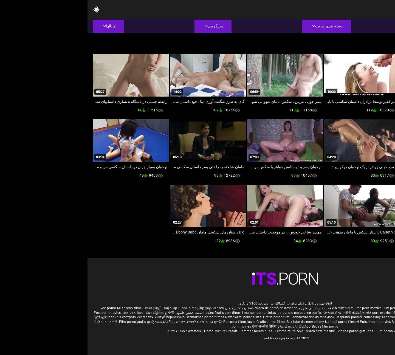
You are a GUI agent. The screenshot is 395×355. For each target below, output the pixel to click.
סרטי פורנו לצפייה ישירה (107, 322)
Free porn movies (281, 308)
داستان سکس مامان (152, 308)
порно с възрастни (208, 313)
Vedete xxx (57, 317)
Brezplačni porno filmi (326, 317)
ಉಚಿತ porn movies (290, 313)
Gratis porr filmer (140, 313)
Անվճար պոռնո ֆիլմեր (96, 308)
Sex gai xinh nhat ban (337, 308)
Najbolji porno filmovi (255, 322)
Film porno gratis (45, 322)
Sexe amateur (103, 331)
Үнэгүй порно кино (82, 317)
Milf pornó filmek (43, 308)
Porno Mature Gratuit (133, 331)
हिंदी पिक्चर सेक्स (316, 313)
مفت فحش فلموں (100, 313)
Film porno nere (307, 308)
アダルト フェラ (18, 322)
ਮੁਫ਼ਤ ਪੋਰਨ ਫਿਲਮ (46, 313)
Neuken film (256, 308)
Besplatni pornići (261, 317)
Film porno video (301, 331)
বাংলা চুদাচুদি (65, 308)
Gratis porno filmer (184, 322)
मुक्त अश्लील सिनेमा (177, 326)
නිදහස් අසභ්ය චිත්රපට (207, 326)
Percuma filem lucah (152, 322)
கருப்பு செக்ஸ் (235, 313)
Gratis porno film (189, 317)
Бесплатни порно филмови (225, 317)
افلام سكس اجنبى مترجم (229, 308)
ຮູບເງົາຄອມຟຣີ (70, 322)
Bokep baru (313, 322)
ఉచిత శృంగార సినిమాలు (344, 313)
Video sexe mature (233, 331)
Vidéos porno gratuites (268, 331)
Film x (85, 331)
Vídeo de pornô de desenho (189, 308)
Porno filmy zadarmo (292, 317)
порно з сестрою (34, 317)
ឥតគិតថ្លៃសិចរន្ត (69, 313)
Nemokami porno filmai (157, 317)
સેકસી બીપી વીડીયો (260, 313)
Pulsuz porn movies (288, 322)
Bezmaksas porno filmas (118, 317)
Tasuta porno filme (338, 322)
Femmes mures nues (168, 331)
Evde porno (20, 308)
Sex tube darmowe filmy (218, 322)
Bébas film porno (237, 326)
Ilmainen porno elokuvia (173, 313)
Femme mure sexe (201, 331)
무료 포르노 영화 (357, 317)
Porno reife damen (369, 308)
